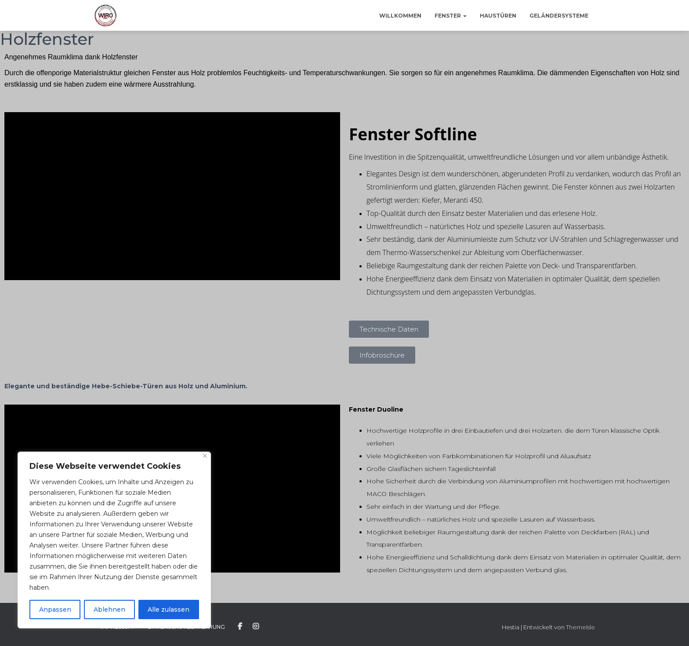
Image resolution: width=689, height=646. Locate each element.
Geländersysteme (558, 15)
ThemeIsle (580, 627)
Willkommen (400, 15)
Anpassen (55, 609)
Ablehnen (109, 609)
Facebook (240, 627)
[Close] (205, 456)
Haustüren (498, 15)
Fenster (451, 15)
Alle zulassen (168, 609)
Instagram (255, 627)
